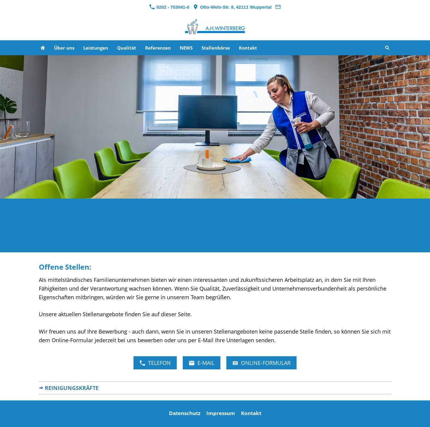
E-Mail (201, 362)
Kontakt (251, 413)
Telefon (155, 362)
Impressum (220, 413)
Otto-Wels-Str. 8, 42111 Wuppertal (232, 7)
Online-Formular (261, 362)
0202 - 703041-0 (169, 7)
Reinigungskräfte (72, 387)
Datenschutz (184, 413)
